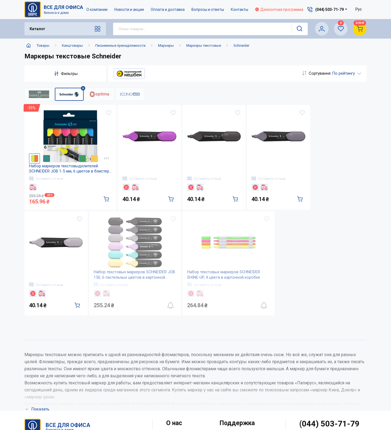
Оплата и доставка (168, 9)
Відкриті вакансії (183, 409)
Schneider (241, 45)
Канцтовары (72, 45)
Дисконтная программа (279, 9)
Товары (43, 45)
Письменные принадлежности (120, 45)
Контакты (239, 9)
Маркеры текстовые (203, 45)
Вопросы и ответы (208, 9)
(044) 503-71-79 (329, 353)
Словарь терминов (239, 398)
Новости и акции (129, 9)
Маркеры (166, 45)
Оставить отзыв (47, 183)
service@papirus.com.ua (326, 365)
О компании (97, 9)
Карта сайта (178, 398)
